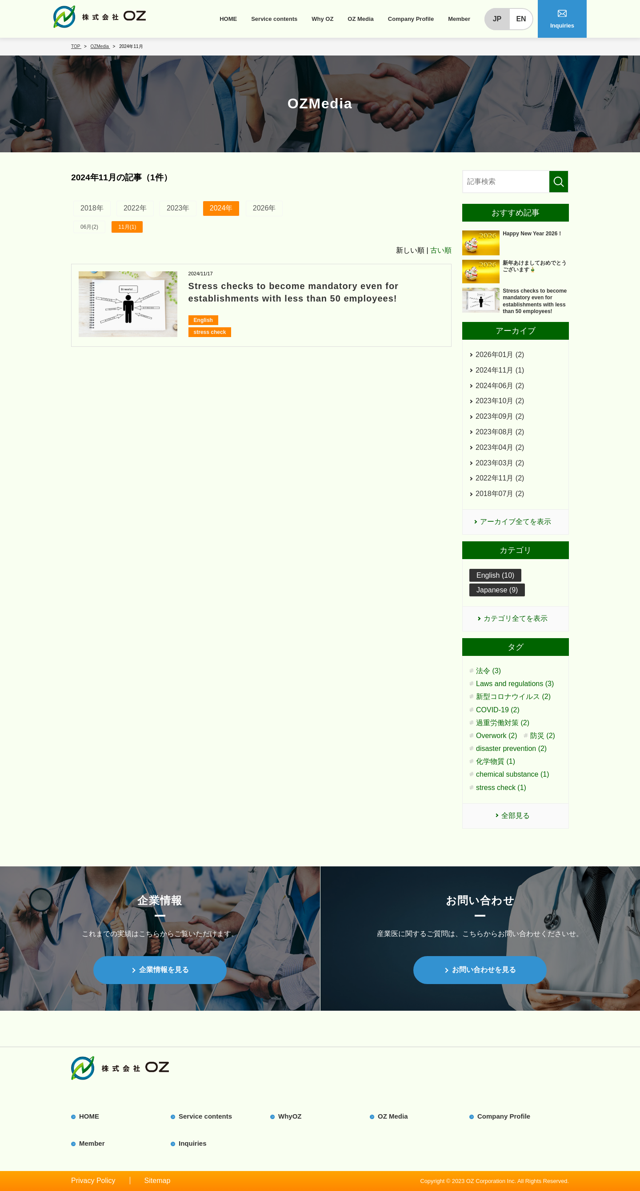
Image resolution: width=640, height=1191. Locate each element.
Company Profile (411, 19)
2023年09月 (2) (500, 416)
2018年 (92, 208)
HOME (228, 19)
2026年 (264, 208)
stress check (210, 332)
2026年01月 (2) (500, 354)
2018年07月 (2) (500, 493)
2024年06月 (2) (500, 385)
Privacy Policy (93, 1180)
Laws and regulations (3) (515, 683)
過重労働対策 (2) (502, 723)
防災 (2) (542, 735)
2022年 (135, 208)
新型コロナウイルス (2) (513, 696)
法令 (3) (488, 671)
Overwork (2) (496, 735)
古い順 (441, 250)
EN (521, 19)
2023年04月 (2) (500, 447)
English (203, 320)
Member (459, 19)
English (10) (495, 575)
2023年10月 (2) (500, 401)
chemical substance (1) (512, 774)
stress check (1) (501, 787)
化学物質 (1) (495, 761)
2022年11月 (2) (500, 478)
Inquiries (193, 1143)
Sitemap (157, 1180)
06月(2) (89, 227)
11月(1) (127, 227)
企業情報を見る (164, 969)
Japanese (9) (497, 590)
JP (497, 19)
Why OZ (322, 19)
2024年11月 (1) (500, 370)
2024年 (221, 208)
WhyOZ (290, 1116)
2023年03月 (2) (500, 463)
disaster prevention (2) (511, 748)
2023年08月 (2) (500, 432)
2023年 (178, 208)
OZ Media (361, 19)
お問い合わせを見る (484, 969)
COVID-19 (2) (498, 710)
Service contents (274, 19)
